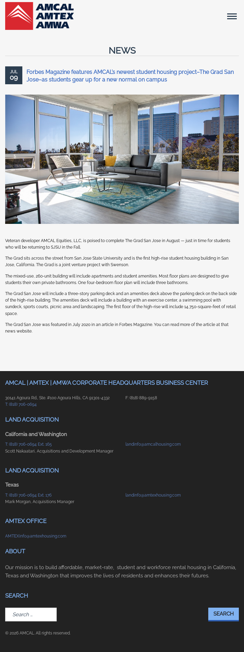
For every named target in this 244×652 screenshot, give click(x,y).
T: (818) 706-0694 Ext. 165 (28, 444)
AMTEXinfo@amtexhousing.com (35, 536)
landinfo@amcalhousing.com (153, 444)
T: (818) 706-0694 (21, 404)
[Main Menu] (232, 16)
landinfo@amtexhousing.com (153, 495)
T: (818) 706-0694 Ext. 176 (28, 495)
